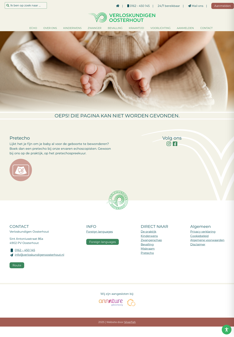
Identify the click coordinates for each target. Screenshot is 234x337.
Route (17, 265)
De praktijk (148, 231)
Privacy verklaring (202, 231)
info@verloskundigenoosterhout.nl (39, 254)
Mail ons (186, 6)
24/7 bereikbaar (159, 6)
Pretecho (147, 253)
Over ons (45, 28)
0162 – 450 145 (25, 250)
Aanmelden (180, 28)
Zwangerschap (151, 240)
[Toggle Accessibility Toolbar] (226, 329)
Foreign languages (99, 231)
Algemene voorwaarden (207, 240)
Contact (202, 28)
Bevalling (110, 28)
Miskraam (148, 248)
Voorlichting (156, 28)
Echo (28, 28)
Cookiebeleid (199, 236)
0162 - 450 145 (129, 6)
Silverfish (130, 322)
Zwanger (90, 28)
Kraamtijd (131, 28)
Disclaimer (197, 244)
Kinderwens (68, 28)
